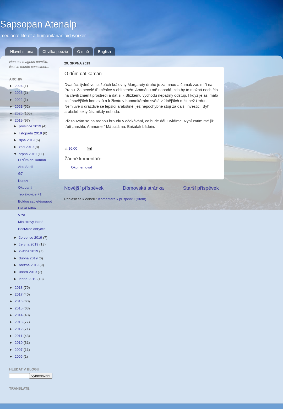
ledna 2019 (28, 279)
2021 (19, 106)
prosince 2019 (30, 126)
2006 (19, 356)
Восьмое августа (32, 229)
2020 (19, 113)
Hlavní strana (21, 51)
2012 (19, 329)
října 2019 (27, 140)
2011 (19, 336)
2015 (19, 308)
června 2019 (29, 244)
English (104, 51)
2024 (19, 86)
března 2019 (29, 265)
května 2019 (29, 251)
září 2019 (27, 147)
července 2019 (31, 237)
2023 (19, 93)
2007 (19, 350)
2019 (19, 120)
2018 (19, 288)
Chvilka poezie (55, 51)
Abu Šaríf (25, 167)
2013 (19, 322)
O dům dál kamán (32, 160)
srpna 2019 (28, 154)
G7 (20, 174)
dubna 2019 (29, 258)
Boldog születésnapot (35, 201)
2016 (19, 301)
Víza (21, 215)
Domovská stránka (143, 188)
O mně (83, 51)
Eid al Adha (27, 208)
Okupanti (25, 187)
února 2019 (28, 272)
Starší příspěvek (201, 188)
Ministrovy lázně (30, 222)
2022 (19, 100)
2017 (19, 294)
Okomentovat (81, 167)
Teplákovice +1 (30, 194)
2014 (19, 315)
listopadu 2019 (31, 133)
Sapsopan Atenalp (38, 24)
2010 (19, 343)
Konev (23, 181)
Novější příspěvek (84, 188)
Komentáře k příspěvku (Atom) (122, 199)
